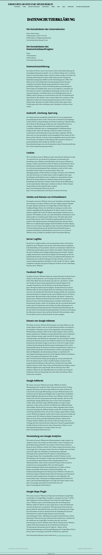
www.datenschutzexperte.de (64, 536)
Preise (53, 6)
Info (58, 6)
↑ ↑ (93, 549)
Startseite (17, 6)
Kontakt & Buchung (34, 6)
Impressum (71, 6)
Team (24, 6)
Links (63, 6)
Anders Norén (87, 549)
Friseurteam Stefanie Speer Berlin (31, 4)
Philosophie (45, 6)
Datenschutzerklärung (83, 6)
